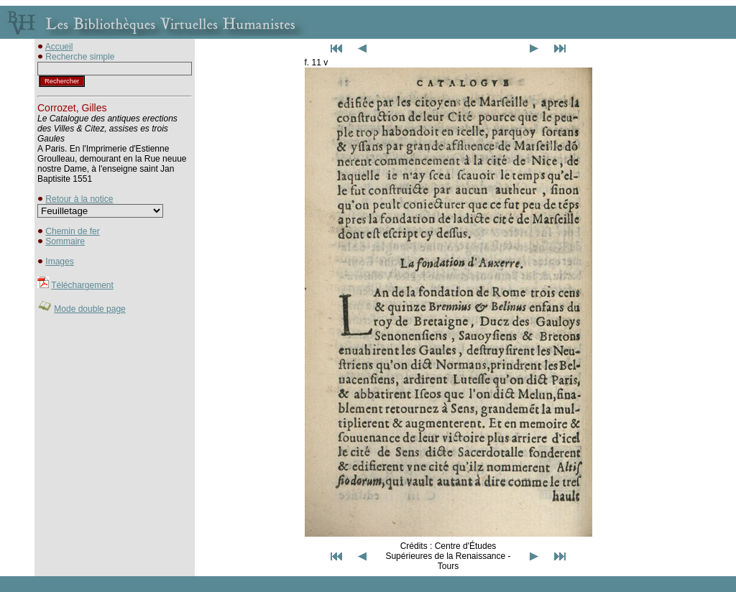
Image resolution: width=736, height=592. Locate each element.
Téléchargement (82, 285)
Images (59, 261)
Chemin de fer (72, 231)
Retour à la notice (79, 199)
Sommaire (65, 241)
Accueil (59, 47)
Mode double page (89, 309)
